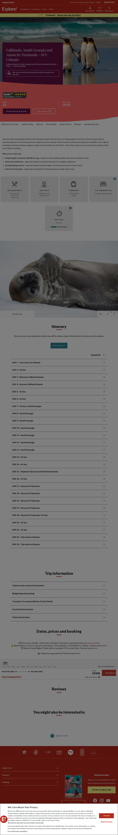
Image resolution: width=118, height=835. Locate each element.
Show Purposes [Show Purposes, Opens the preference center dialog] (106, 822)
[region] (59, 819)
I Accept (106, 816)
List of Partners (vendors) (17, 831)
